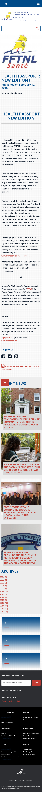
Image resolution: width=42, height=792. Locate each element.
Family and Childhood (8, 736)
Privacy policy (13, 780)
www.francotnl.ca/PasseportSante (16, 256)
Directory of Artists (7, 722)
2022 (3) (3, 583)
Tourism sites (27, 749)
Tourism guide (27, 752)
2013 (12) (4, 608)
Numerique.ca (15, 788)
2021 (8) (3, 585)
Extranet (22, 780)
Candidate (26, 736)
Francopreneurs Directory (31, 717)
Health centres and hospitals (10, 757)
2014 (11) (4, 606)
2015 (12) (4, 603)
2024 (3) (3, 577)
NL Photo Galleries (29, 754)
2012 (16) (4, 611)
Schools (3, 733)
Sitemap (29, 780)
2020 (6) (3, 588)
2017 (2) (3, 597)
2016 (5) (3, 600)
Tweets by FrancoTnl (10, 701)
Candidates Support (29, 738)
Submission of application (31, 733)
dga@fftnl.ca (7, 337)
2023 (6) (3, 580)
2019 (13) (4, 591)
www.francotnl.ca (9, 341)
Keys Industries (28, 720)
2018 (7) (3, 594)
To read (3, 720)
